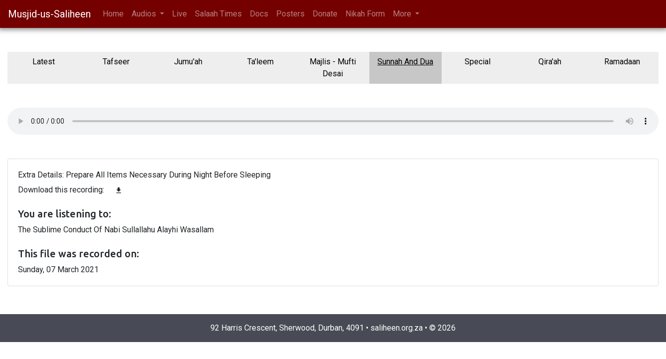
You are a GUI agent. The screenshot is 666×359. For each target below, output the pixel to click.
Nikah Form (365, 13)
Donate (325, 13)
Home (113, 13)
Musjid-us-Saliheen (49, 14)
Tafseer (116, 61)
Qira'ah (549, 61)
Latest (43, 61)
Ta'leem (260, 61)
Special (478, 61)
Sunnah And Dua (405, 61)
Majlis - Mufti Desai (333, 67)
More (403, 13)
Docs (259, 13)
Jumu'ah (188, 61)
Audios (145, 13)
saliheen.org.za (396, 328)
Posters (290, 13)
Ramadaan (622, 61)
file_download (119, 190)
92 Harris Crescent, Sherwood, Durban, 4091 (287, 328)
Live (179, 13)
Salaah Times (218, 13)
